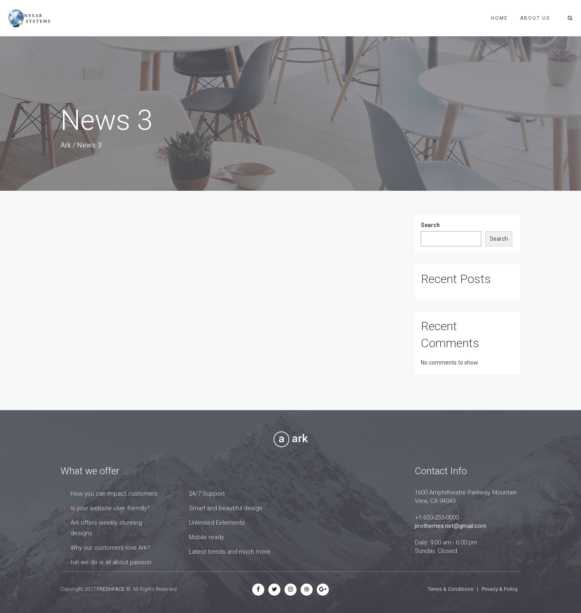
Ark (66, 145)
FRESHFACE (111, 589)
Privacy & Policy (500, 589)
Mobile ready (206, 537)
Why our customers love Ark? (110, 547)
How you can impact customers (114, 493)
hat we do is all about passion (111, 562)
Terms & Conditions (450, 589)
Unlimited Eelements (217, 522)
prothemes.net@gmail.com (451, 526)
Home (499, 18)
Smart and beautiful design (225, 508)
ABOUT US (535, 18)
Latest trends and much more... (232, 551)
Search (430, 225)
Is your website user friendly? (110, 508)
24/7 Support (207, 493)
